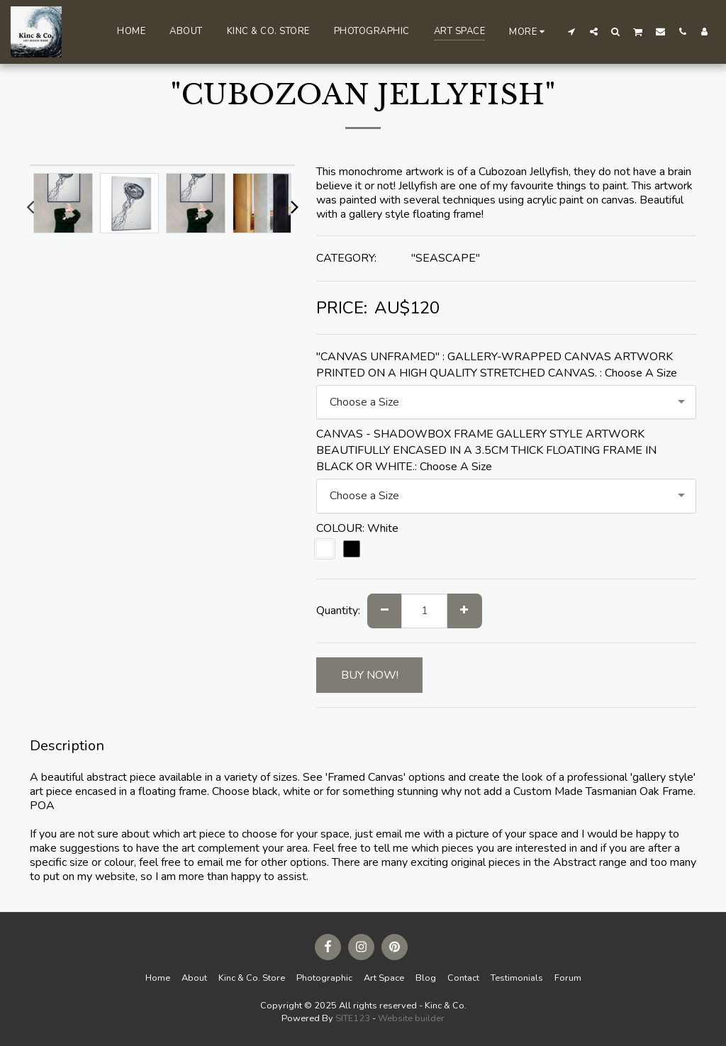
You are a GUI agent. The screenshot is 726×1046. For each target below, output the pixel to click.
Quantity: (338, 610)
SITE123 (352, 1018)
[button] (572, 31)
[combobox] (506, 402)
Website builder (411, 1018)
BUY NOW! (369, 675)
